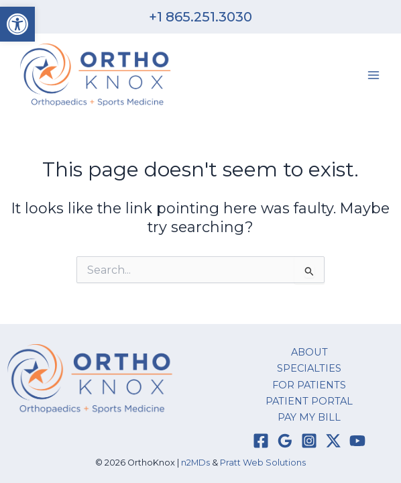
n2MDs (195, 463)
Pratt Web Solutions (263, 463)
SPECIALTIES (309, 368)
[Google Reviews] (285, 441)
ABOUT (309, 352)
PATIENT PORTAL (309, 401)
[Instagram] (309, 441)
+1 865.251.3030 (200, 17)
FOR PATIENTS (309, 385)
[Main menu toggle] (373, 75)
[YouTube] (357, 441)
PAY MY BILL (309, 417)
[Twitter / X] (333, 441)
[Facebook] (261, 441)
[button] (17, 24)
